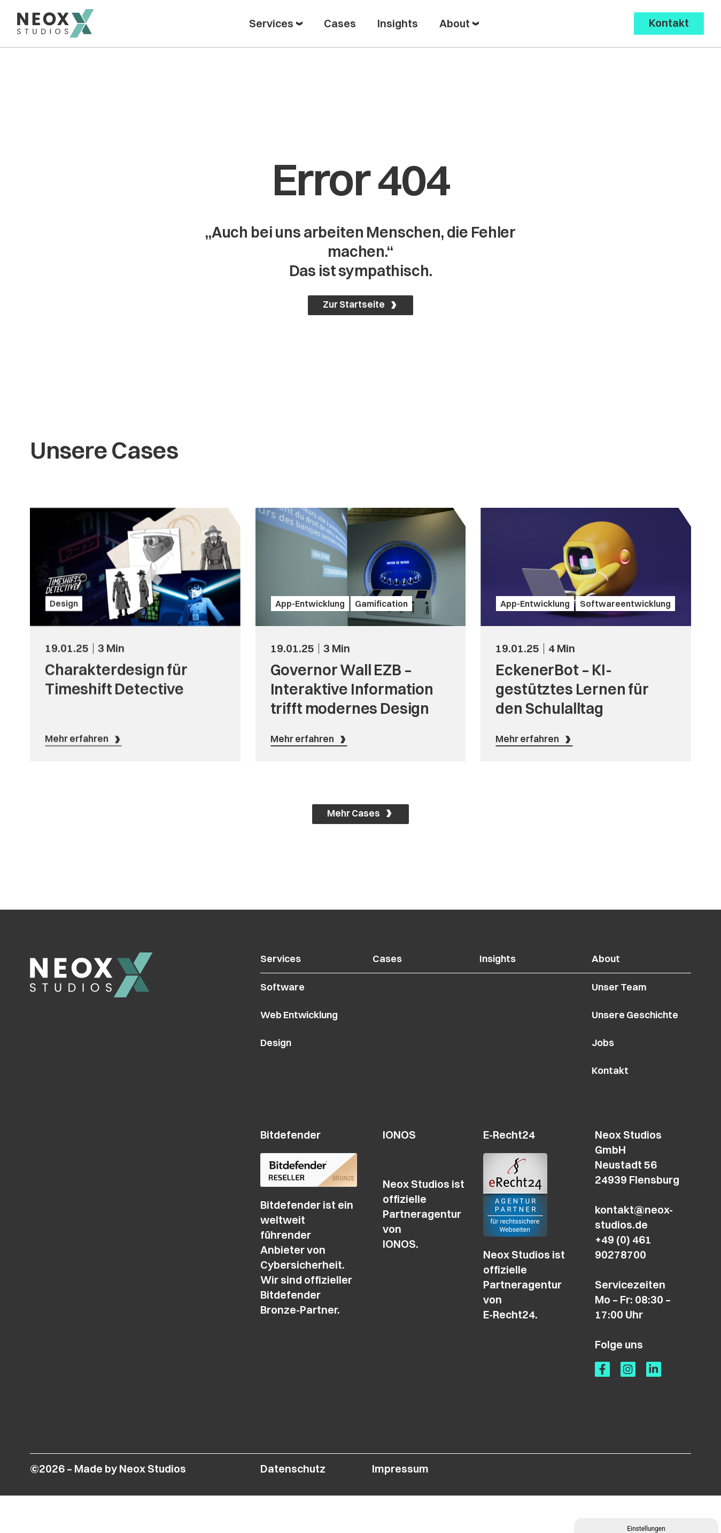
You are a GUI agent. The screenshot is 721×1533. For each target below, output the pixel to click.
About (610, 986)
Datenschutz (292, 1506)
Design (64, 724)
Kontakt (615, 1106)
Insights (503, 986)
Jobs (607, 1077)
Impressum (400, 1506)
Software (284, 1017)
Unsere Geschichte (643, 1047)
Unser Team (625, 1017)
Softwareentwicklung (625, 724)
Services (282, 986)
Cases (388, 986)
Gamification (381, 724)
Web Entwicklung (303, 1047)
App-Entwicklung (310, 724)
